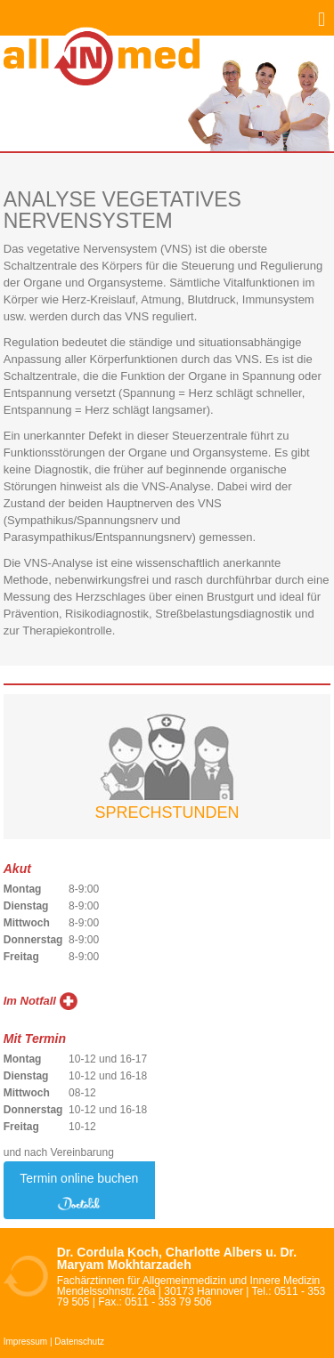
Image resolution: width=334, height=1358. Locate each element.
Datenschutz (79, 1341)
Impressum (25, 1341)
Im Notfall (30, 1000)
